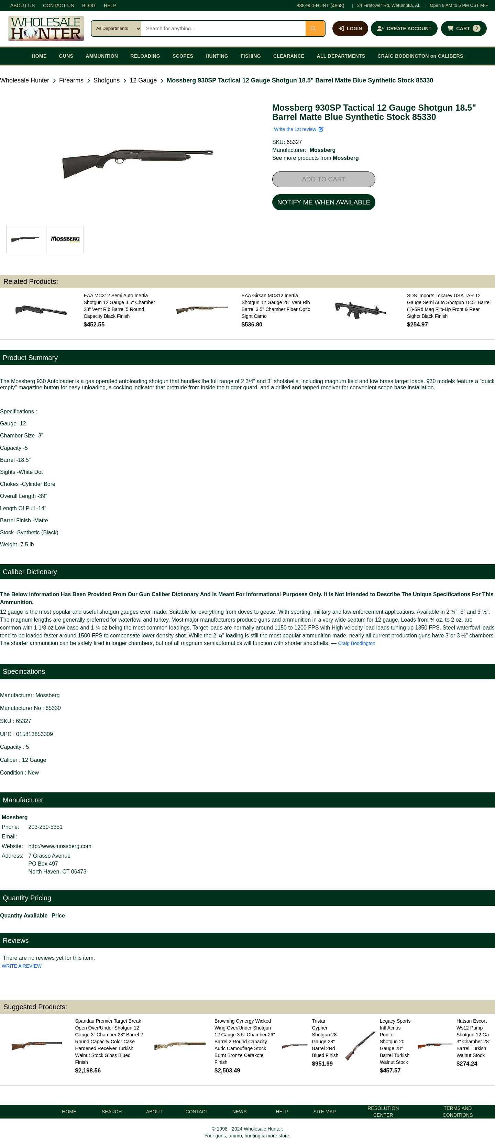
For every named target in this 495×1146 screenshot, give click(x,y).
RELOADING (145, 56)
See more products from (315, 158)
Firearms (71, 80)
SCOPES (183, 56)
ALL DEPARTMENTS (341, 56)
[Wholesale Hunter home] (46, 28)
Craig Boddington (356, 643)
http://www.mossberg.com (60, 846)
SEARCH (112, 1111)
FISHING (251, 56)
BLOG (89, 5)
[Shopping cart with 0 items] (464, 28)
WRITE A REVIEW (22, 966)
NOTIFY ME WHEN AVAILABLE (323, 202)
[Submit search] (315, 28)
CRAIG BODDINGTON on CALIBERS (420, 56)
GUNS (66, 56)
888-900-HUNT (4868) (320, 5)
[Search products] (223, 28)
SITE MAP (325, 1111)
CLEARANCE (289, 56)
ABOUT (154, 1111)
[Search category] (116, 28)
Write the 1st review (298, 129)
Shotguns (107, 80)
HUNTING (217, 56)
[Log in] (350, 28)
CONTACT (197, 1111)
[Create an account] (404, 28)
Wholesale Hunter (24, 80)
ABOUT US (22, 5)
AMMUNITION (102, 56)
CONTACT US (58, 5)
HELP (110, 5)
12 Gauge (143, 80)
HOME (39, 56)
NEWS (239, 1111)
